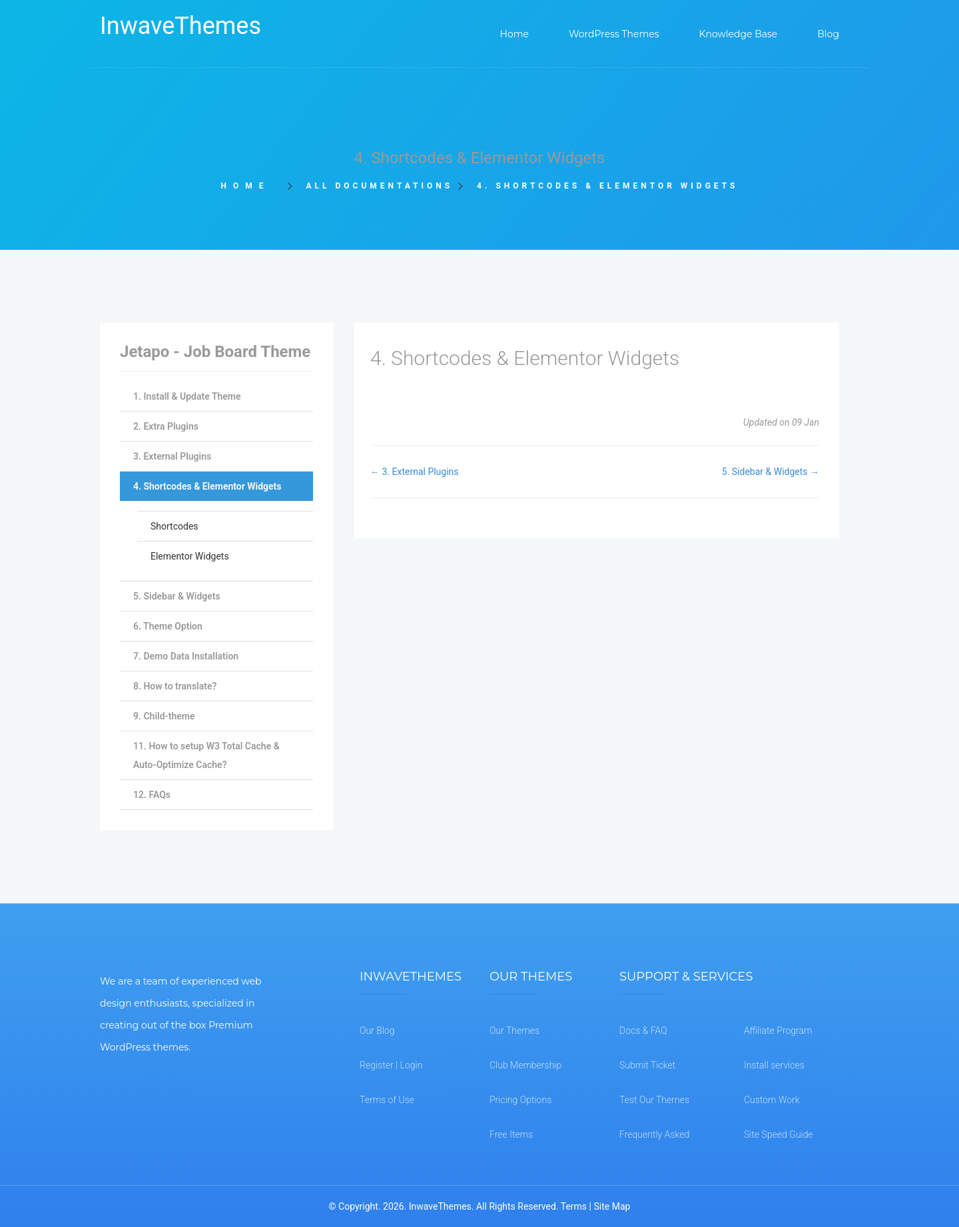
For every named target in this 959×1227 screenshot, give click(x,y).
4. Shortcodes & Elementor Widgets (207, 486)
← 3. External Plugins (414, 471)
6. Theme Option (167, 626)
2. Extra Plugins (165, 426)
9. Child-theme (163, 716)
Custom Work (772, 1099)
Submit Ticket (647, 1065)
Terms (574, 1206)
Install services (774, 1065)
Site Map (611, 1206)
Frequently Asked (654, 1134)
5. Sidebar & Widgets (176, 596)
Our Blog (377, 1030)
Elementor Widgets (190, 556)
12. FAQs (151, 794)
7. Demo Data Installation (185, 656)
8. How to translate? (174, 686)
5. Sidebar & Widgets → (770, 471)
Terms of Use (387, 1099)
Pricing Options (520, 1099)
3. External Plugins (172, 456)
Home (250, 186)
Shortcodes (174, 526)
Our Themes (514, 1030)
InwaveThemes (180, 26)
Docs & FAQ (643, 1030)
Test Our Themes (654, 1099)
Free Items (511, 1134)
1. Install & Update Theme (187, 396)
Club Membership (525, 1065)
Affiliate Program (778, 1030)
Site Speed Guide (778, 1134)
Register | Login (391, 1065)
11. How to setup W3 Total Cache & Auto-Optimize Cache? (206, 755)
